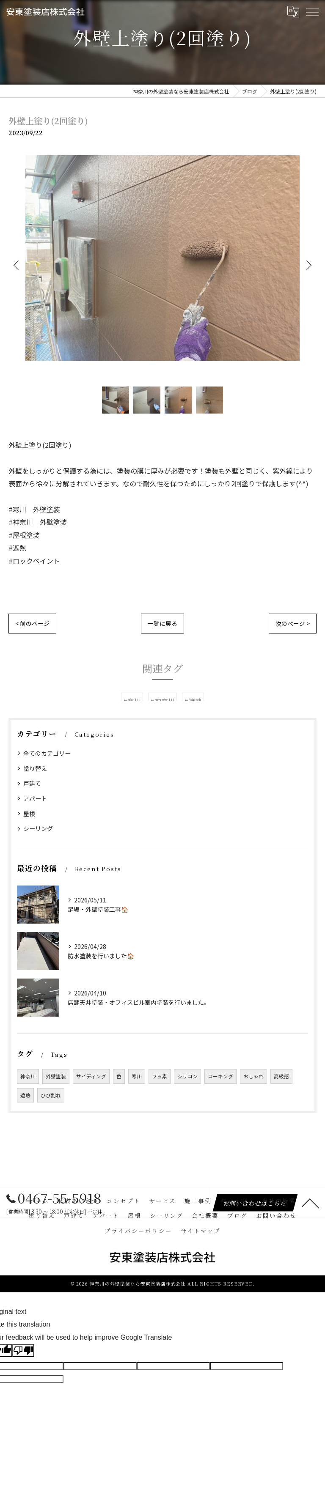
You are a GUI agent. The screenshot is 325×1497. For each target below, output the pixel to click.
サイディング (91, 1076)
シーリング (38, 828)
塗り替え (35, 768)
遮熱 (25, 1095)
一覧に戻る (162, 623)
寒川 (137, 1076)
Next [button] (308, 264)
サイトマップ (200, 1230)
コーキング (220, 1076)
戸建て (32, 783)
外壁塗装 (56, 1076)
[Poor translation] (23, 1350)
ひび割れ (51, 1095)
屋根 (29, 813)
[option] (162, 264)
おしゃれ (253, 1076)
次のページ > (292, 623)
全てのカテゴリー (47, 753)
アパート (35, 798)
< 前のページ (32, 623)
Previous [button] (16, 264)
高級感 (281, 1076)
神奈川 (28, 1076)
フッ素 (159, 1076)
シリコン (187, 1076)
